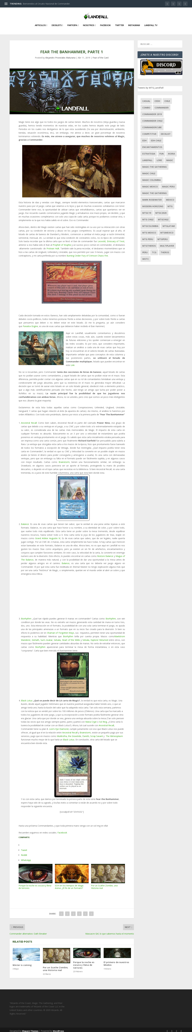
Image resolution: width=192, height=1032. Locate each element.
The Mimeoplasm (114, 733)
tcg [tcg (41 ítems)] (154, 250)
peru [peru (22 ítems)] (145, 250)
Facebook (105, 23)
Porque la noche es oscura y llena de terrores (35, 874)
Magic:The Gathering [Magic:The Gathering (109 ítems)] (154, 164)
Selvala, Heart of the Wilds (67, 637)
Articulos (40, 23)
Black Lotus (26, 698)
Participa (72, 23)
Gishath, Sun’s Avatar (42, 637)
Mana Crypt (91, 719)
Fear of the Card (100, 55)
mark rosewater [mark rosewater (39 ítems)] (152, 197)
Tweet (24, 847)
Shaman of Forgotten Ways (60, 630)
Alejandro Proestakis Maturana (60, 55)
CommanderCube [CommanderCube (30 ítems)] (152, 125)
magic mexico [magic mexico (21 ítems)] (150, 184)
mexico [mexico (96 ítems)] (170, 197)
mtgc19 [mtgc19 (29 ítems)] (146, 210)
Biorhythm (26, 616)
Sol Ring (103, 719)
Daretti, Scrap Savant (92, 733)
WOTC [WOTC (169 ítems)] (145, 256)
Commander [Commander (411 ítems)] (162, 105)
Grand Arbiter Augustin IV (47, 535)
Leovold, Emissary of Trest (111, 238)
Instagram (134, 23)
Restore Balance (105, 553)
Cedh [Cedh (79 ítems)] (157, 98)
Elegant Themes (30, 1028)
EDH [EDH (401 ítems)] (144, 138)
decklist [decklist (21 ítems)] (166, 131)
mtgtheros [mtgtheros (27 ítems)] (149, 243)
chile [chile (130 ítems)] (167, 98)
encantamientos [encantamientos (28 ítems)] (152, 144)
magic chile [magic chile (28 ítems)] (148, 171)
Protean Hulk (52, 246)
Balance (25, 521)
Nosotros (88, 23)
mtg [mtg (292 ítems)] (170, 203)
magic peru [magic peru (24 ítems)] (168, 184)
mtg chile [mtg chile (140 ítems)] (148, 217)
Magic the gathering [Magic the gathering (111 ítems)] (154, 190)
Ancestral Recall (29, 420)
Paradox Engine (30, 323)
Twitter (119, 23)
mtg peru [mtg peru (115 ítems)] (147, 236)
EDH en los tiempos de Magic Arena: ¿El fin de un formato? (72, 874)
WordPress (58, 1028)
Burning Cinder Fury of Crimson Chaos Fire (87, 253)
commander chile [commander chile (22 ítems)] (152, 118)
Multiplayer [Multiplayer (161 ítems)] (167, 243)
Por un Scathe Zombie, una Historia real (108, 874)
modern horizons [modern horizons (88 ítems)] (152, 203)
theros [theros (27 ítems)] (165, 250)
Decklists (57, 23)
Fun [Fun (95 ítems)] (161, 151)
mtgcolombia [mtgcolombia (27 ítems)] (150, 223)
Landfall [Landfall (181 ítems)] (147, 157)
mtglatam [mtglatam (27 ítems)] (169, 223)
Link (73, 362)
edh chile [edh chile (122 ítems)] (156, 138)
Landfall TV (150, 23)
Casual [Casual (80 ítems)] (146, 98)
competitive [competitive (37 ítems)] (149, 131)
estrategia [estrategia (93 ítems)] (148, 151)
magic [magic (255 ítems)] (169, 157)
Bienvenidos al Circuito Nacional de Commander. (46, 3)
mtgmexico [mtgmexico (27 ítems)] (166, 230)
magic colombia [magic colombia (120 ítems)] (151, 177)
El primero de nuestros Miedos (116, 961)
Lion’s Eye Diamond (58, 726)
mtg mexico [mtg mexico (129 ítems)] (149, 230)
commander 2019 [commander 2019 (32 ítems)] (152, 111)
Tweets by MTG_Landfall (151, 85)
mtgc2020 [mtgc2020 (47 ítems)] (160, 210)
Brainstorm (64, 459)
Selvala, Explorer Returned (95, 637)
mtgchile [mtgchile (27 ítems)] (163, 217)
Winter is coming (22, 962)
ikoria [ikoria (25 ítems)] (171, 151)
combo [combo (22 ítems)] (146, 105)
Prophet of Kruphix (62, 242)
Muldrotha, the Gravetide (69, 733)
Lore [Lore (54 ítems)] (159, 157)
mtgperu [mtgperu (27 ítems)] (163, 236)
